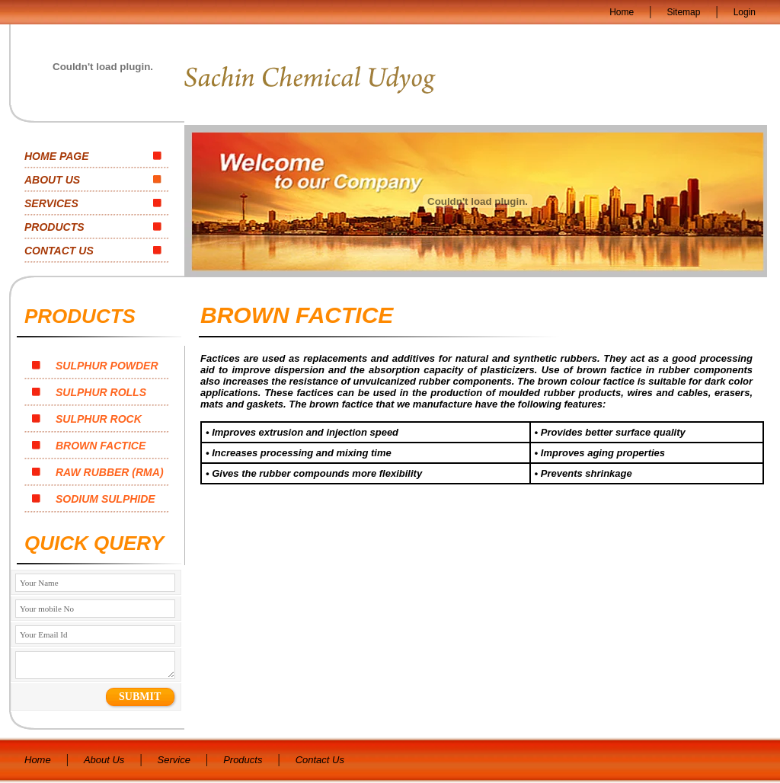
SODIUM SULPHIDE (93, 499)
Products (242, 759)
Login (745, 12)
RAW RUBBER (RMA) (98, 472)
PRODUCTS (54, 227)
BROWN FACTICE (88, 445)
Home (621, 12)
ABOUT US (52, 180)
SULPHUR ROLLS (89, 392)
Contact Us (320, 759)
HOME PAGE (56, 156)
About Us (104, 759)
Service (174, 759)
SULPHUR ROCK (87, 419)
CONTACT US (59, 250)
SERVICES (51, 203)
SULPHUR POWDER (95, 366)
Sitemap (683, 12)
